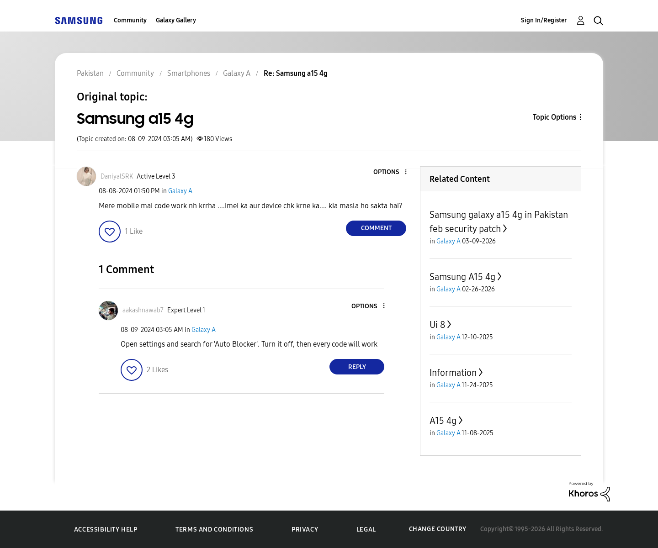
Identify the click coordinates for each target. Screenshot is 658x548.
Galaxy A (180, 191)
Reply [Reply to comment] (357, 367)
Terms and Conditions (214, 529)
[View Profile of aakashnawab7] (143, 310)
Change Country (438, 529)
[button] (391, 172)
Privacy (305, 529)
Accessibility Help (106, 529)
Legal (366, 529)
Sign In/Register (544, 20)
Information (453, 372)
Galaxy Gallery (176, 20)
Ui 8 (437, 324)
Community (130, 20)
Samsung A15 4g (462, 276)
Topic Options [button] (554, 117)
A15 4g (443, 420)
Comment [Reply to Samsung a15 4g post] (376, 228)
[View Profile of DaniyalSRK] (117, 176)
